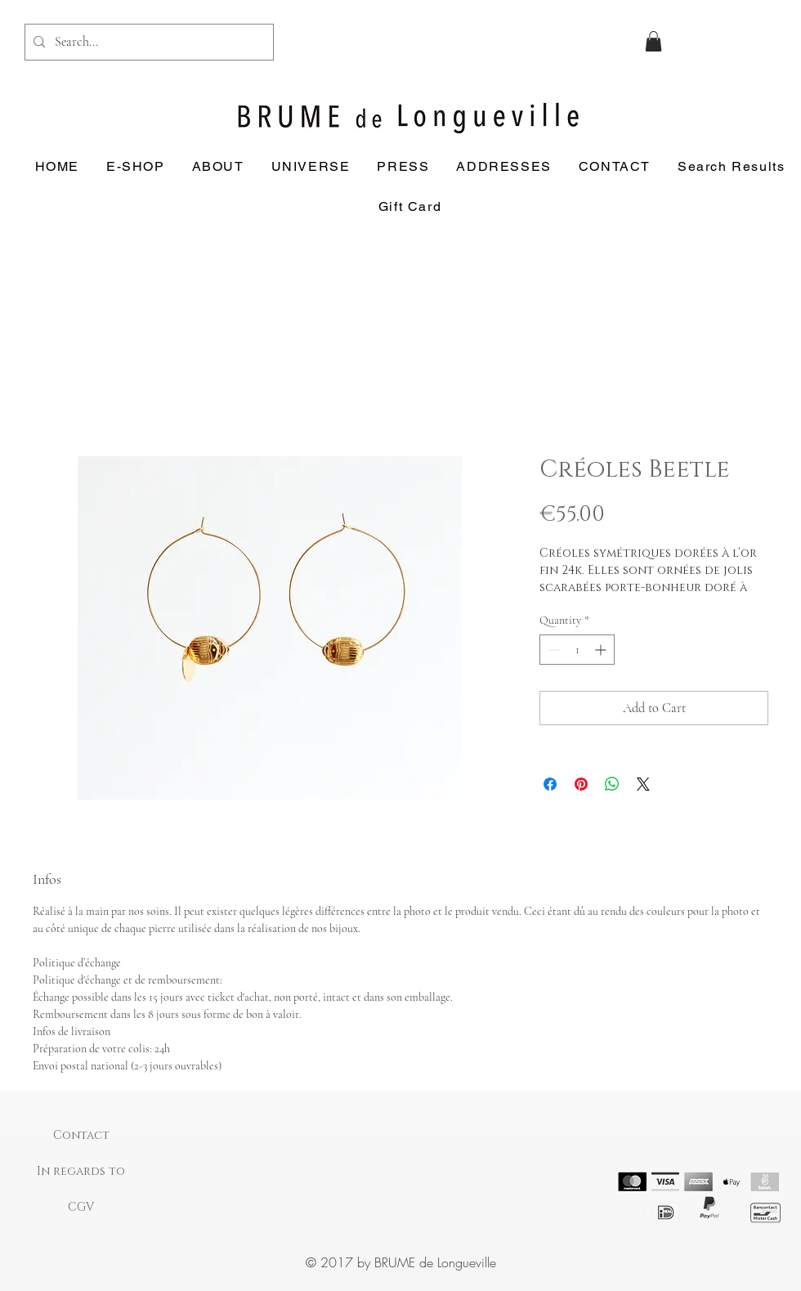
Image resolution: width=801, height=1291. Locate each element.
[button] (653, 41)
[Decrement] (552, 649)
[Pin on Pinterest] (581, 784)
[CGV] (81, 1208)
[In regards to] (81, 1172)
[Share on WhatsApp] (612, 784)
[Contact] (81, 1136)
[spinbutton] (577, 649)
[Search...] (147, 42)
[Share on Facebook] (550, 784)
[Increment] (602, 649)
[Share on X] (643, 784)
